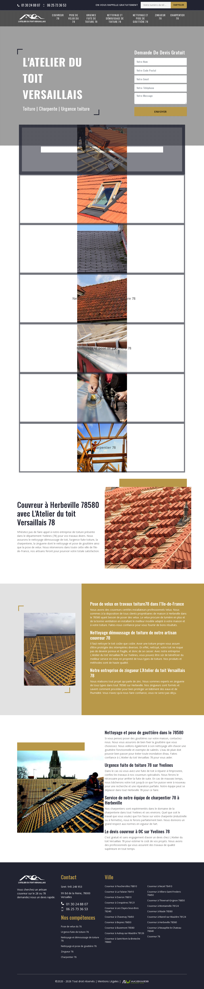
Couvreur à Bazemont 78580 (119, 927)
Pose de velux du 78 (73, 18)
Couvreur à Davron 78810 (118, 897)
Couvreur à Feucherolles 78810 (121, 886)
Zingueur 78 (160, 16)
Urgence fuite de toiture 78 (91, 18)
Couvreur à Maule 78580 (159, 911)
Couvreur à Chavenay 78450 (119, 916)
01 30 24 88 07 (30, 5)
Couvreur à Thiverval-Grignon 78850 (166, 900)
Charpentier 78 (177, 16)
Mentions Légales (108, 981)
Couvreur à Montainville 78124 (163, 905)
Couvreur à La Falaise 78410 (119, 891)
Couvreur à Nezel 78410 (159, 886)
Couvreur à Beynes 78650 (118, 922)
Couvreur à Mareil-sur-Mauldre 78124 (166, 916)
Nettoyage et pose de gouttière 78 (140, 18)
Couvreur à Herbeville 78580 (162, 922)
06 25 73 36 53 (56, 5)
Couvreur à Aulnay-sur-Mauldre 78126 (124, 933)
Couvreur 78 (57, 16)
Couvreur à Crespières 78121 (120, 902)
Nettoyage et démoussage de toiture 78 (115, 18)
